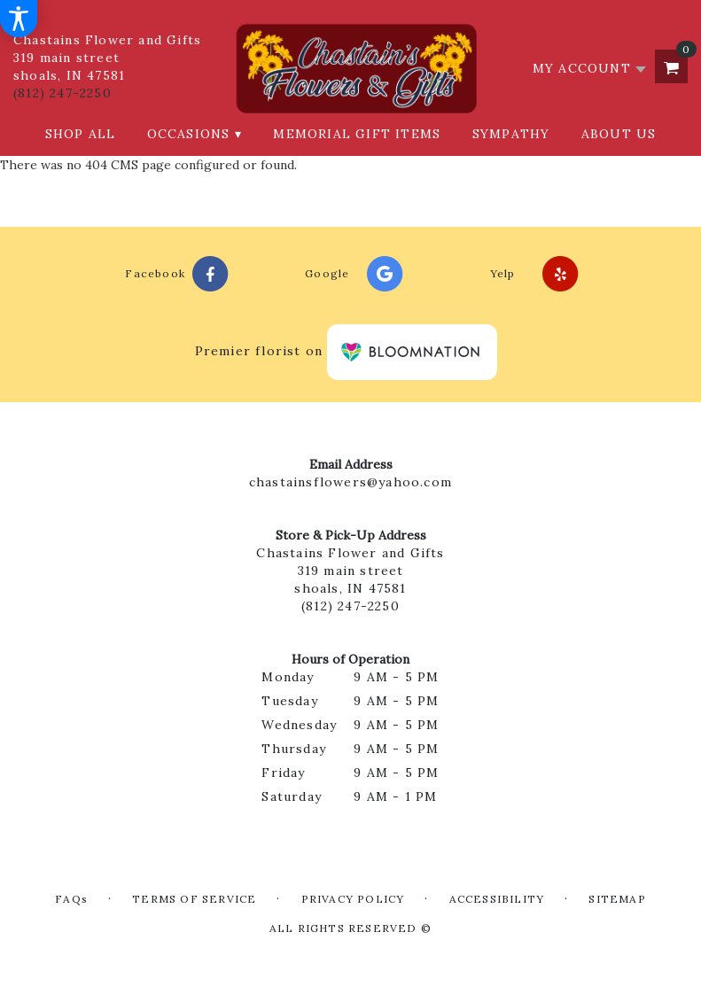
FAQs (71, 898)
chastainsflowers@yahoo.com (350, 482)
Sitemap (616, 898)
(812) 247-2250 (62, 93)
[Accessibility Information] (18, 18)
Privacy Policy (353, 898)
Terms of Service (194, 898)
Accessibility (497, 898)
